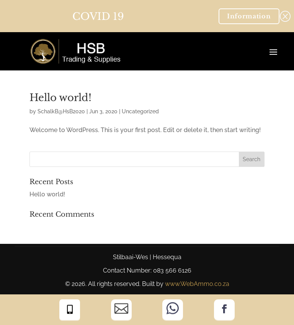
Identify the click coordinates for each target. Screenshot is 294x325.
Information (249, 16)
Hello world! (60, 97)
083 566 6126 (172, 270)
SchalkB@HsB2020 (61, 111)
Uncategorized (140, 111)
